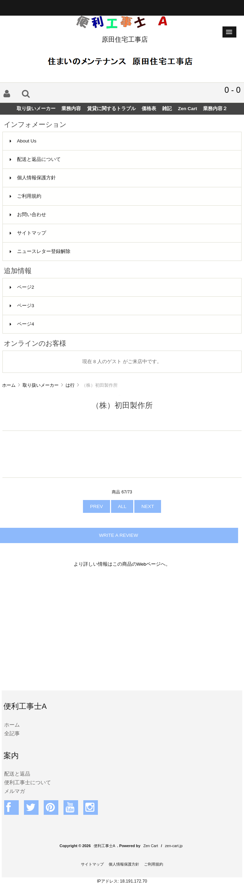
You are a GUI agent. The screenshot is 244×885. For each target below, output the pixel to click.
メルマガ (14, 791)
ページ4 (22, 324)
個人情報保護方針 (33, 177)
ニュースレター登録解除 (40, 251)
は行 (70, 385)
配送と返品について (35, 159)
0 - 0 (233, 90)
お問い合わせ (28, 214)
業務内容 (71, 108)
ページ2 (22, 287)
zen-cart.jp (174, 846)
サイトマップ (28, 233)
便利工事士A (104, 846)
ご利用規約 (25, 196)
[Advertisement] (122, 633)
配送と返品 (17, 774)
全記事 (12, 733)
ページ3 (22, 305)
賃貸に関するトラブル (111, 108)
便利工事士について (27, 782)
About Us (23, 141)
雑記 (167, 108)
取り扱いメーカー (41, 385)
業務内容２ (215, 108)
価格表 (149, 108)
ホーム (9, 385)
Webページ (149, 564)
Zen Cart (187, 108)
